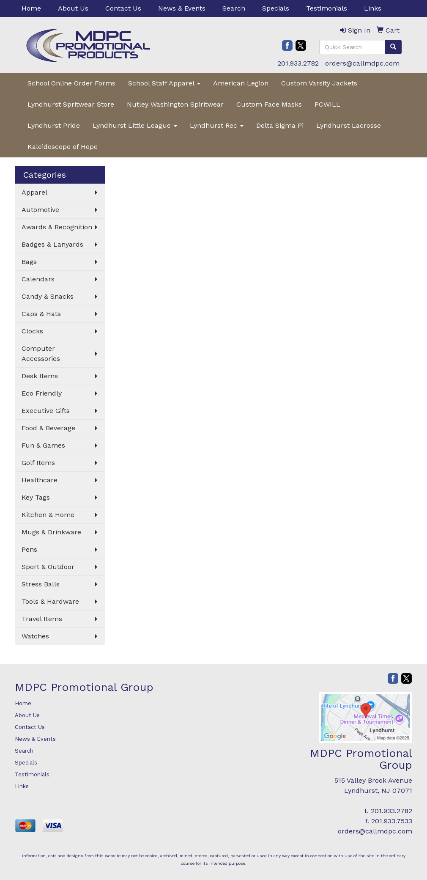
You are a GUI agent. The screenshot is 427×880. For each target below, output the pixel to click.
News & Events (181, 8)
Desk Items (40, 376)
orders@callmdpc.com (362, 63)
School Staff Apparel (164, 83)
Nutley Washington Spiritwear (175, 104)
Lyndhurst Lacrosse (348, 125)
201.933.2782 (298, 63)
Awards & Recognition (57, 227)
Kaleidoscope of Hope (62, 147)
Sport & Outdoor (48, 567)
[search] (393, 47)
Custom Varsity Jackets (319, 83)
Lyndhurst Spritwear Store (70, 104)
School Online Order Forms (71, 83)
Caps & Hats (41, 314)
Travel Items (42, 619)
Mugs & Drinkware (51, 532)
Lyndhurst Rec (217, 125)
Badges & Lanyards (52, 244)
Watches (35, 636)
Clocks (32, 331)
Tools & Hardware (50, 601)
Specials (275, 8)
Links (372, 8)
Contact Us (123, 8)
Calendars (38, 279)
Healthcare (39, 480)
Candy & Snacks (48, 296)
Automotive (40, 210)
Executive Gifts (46, 411)
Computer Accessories (41, 353)
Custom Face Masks (269, 104)
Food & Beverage (48, 428)
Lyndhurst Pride (53, 125)
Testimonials (326, 8)
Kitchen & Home (48, 515)
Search (233, 8)
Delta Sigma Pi (280, 125)
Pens (29, 549)
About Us (73, 8)
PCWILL (327, 104)
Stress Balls (41, 584)
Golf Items (38, 463)
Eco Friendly (42, 393)
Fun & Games (43, 445)
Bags (29, 262)
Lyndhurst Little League (135, 125)
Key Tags (36, 497)
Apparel (34, 192)
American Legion (240, 83)
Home (31, 8)
